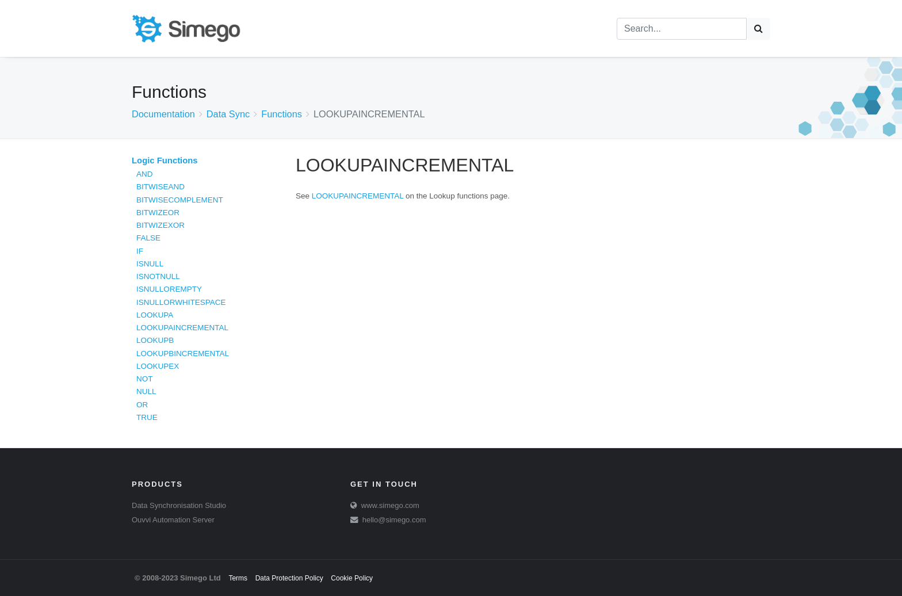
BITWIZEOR (157, 212)
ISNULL (149, 263)
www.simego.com (390, 505)
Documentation (163, 114)
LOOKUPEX (157, 366)
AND (144, 174)
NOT (144, 379)
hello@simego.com (394, 519)
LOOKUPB (155, 340)
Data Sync (228, 114)
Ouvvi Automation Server (173, 519)
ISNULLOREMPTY (169, 289)
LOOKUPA (154, 315)
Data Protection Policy (289, 578)
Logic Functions (165, 160)
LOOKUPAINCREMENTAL (182, 327)
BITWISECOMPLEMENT (179, 200)
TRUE (147, 417)
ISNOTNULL (158, 276)
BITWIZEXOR (160, 225)
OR (142, 404)
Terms (237, 578)
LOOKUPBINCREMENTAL (182, 353)
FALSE (148, 238)
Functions (281, 114)
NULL (146, 391)
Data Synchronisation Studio (179, 505)
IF (139, 251)
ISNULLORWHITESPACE (181, 302)
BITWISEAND (160, 186)
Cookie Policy (352, 578)
